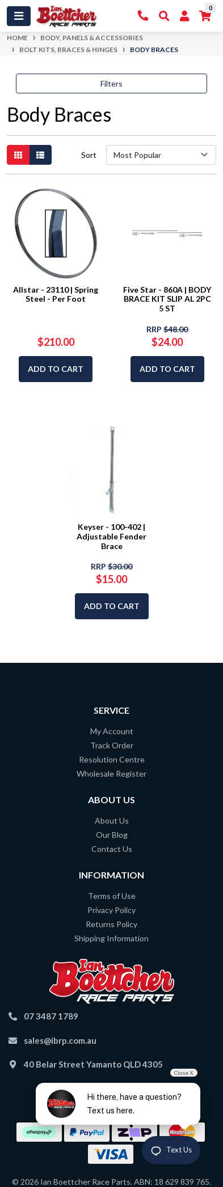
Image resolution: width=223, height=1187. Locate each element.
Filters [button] (111, 83)
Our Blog (112, 834)
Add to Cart (55, 369)
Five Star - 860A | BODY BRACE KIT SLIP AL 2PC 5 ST (167, 299)
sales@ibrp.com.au (60, 1040)
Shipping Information (111, 938)
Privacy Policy (111, 910)
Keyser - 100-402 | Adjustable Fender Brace (111, 536)
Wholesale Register (111, 773)
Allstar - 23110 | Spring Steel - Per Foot (55, 294)
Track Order (111, 745)
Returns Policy (111, 924)
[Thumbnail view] (18, 155)
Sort (88, 155)
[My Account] (184, 16)
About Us (112, 820)
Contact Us (111, 849)
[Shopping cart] (205, 16)
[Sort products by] (161, 155)
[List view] (40, 155)
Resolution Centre (112, 759)
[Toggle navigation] (19, 16)
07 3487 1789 (51, 1016)
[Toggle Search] (164, 16)
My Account (111, 731)
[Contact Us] (143, 16)
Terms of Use (112, 896)
